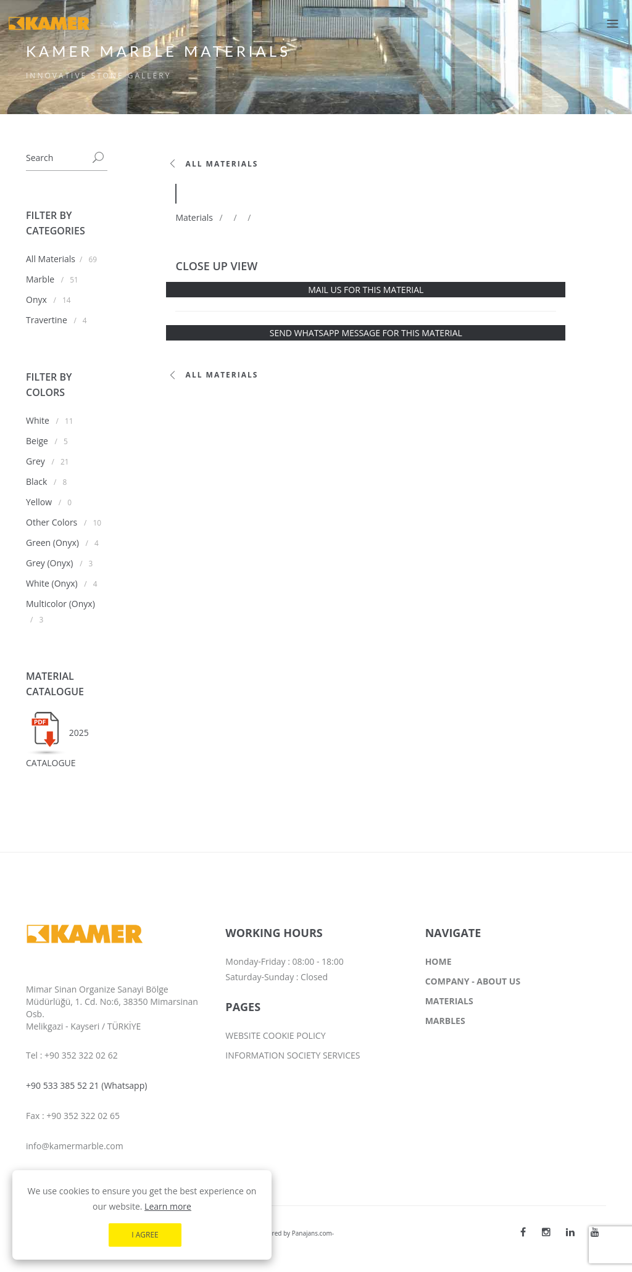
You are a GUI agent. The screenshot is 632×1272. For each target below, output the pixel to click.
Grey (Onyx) (50, 563)
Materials (193, 217)
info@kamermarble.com (74, 1146)
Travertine (47, 320)
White (39, 420)
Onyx (37, 299)
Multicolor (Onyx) (60, 603)
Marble (41, 279)
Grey (36, 461)
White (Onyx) (53, 583)
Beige (38, 441)
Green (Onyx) (53, 542)
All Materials (50, 259)
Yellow (40, 502)
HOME (438, 961)
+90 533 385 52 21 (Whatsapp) (86, 1085)
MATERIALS (449, 1001)
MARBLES (445, 1020)
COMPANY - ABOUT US (472, 981)
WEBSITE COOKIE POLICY (275, 1035)
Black (37, 481)
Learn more (167, 1235)
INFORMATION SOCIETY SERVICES (292, 1055)
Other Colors (53, 522)
